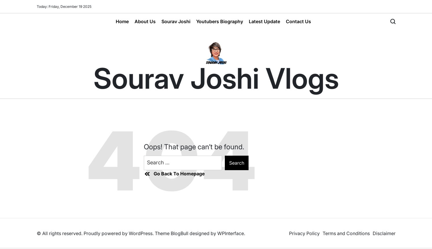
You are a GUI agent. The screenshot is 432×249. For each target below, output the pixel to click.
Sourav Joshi (175, 21)
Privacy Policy (304, 233)
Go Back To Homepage (174, 173)
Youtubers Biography (219, 21)
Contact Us (298, 21)
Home (122, 21)
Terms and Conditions (346, 233)
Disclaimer (384, 233)
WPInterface (230, 233)
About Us (145, 21)
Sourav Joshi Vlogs (216, 78)
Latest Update (264, 21)
